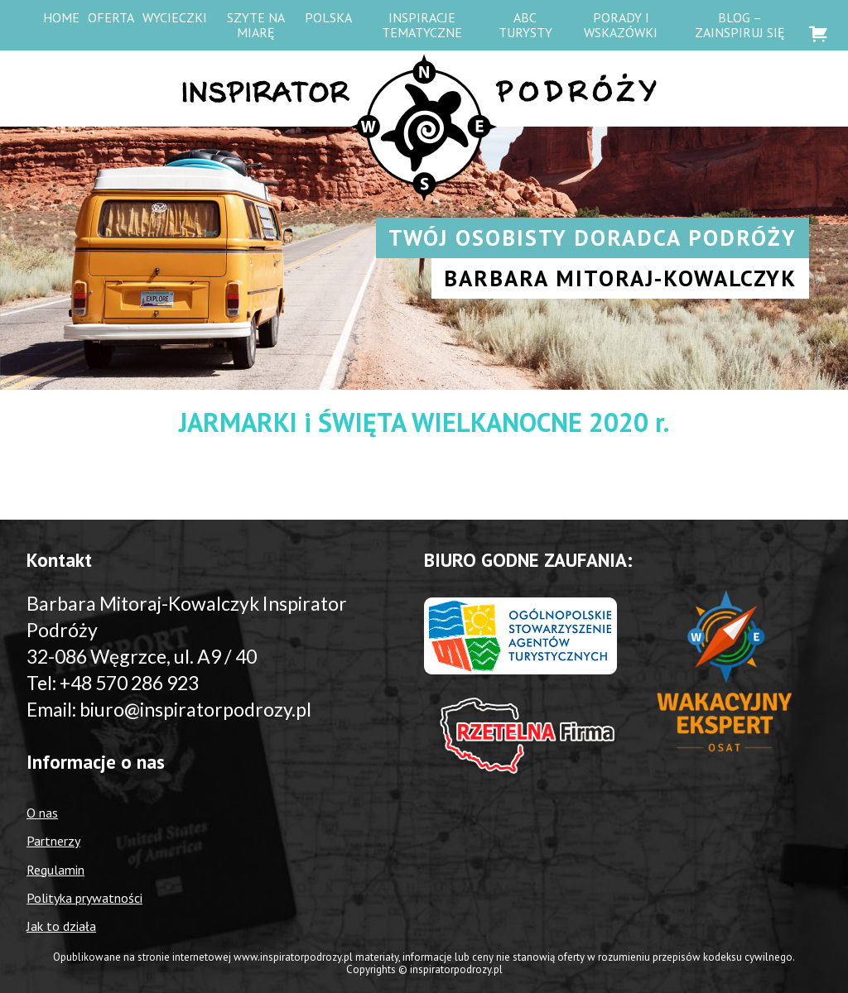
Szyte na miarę (256, 25)
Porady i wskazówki (621, 25)
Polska (328, 17)
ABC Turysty (525, 25)
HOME (61, 17)
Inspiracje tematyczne (422, 25)
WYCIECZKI (174, 17)
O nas (42, 812)
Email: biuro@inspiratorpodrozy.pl (168, 709)
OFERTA (111, 17)
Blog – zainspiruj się (740, 25)
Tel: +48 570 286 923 (112, 682)
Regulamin (55, 869)
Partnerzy (53, 840)
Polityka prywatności (84, 898)
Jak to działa (61, 926)
